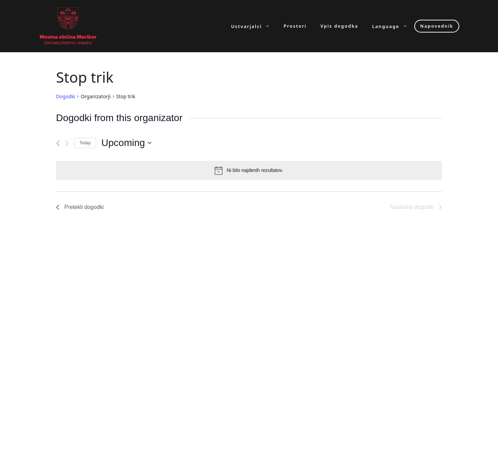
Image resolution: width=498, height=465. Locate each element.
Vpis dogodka (339, 26)
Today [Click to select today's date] (85, 142)
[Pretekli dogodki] (58, 143)
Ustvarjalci (254, 26)
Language (393, 26)
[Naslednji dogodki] (67, 143)
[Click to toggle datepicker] (126, 143)
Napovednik (436, 26)
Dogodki (65, 96)
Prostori (295, 26)
